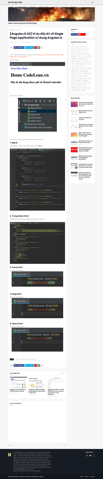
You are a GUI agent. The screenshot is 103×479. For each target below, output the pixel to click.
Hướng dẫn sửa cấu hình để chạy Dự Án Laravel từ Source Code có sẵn (86, 166)
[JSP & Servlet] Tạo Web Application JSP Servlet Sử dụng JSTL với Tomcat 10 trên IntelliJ (85, 176)
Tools (82, 87)
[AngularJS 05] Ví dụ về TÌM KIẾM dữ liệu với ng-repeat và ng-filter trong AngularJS (56, 392)
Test (84, 85)
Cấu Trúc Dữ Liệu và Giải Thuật (78, 54)
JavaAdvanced (75, 68)
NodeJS (86, 75)
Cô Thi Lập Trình (15, 2)
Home (82, 476)
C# (85, 51)
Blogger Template (38, 476)
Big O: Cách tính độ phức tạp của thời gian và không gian (85, 134)
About (87, 476)
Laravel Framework (83, 71)
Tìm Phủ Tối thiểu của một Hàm (85, 118)
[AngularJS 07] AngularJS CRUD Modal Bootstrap (18, 390)
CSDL (79, 56)
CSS (83, 56)
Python (89, 78)
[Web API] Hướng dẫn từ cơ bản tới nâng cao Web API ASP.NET (86, 149)
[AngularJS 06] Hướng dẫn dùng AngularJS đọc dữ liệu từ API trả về (37, 391)
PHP (77, 78)
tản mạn (73, 85)
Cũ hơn (64, 445)
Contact (92, 476)
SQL (90, 83)
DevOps (73, 61)
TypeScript (87, 87)
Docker (78, 61)
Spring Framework (83, 83)
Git (82, 61)
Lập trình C (79, 73)
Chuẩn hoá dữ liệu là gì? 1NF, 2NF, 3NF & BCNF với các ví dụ (86, 104)
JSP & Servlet (74, 71)
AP (83, 49)
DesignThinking (83, 58)
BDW (73, 51)
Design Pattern (75, 58)
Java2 (81, 66)
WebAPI (83, 90)
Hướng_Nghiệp (79, 63)
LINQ (73, 75)
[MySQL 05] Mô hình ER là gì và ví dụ (85, 111)
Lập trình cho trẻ (87, 73)
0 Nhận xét (27, 42)
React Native (78, 80)
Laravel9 (73, 73)
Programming (83, 78)
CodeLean (74, 56)
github (86, 61)
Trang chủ (12, 29)
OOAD (73, 78)
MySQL (80, 75)
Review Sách (85, 80)
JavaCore (83, 68)
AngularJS (18, 29)
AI (85, 46)
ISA (90, 63)
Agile (82, 46)
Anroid (79, 49)
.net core (77, 46)
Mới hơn (11, 445)
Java (73, 66)
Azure (87, 49)
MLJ (76, 75)
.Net (72, 46)
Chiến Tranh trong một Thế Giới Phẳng (22, 23)
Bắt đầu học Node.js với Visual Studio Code (86, 141)
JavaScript (24, 359)
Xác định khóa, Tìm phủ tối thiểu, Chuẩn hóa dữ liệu (86, 126)
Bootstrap (78, 51)
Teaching (79, 85)
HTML (73, 63)
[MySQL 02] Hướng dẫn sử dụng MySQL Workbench (85, 157)
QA (72, 80)
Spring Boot (74, 83)
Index (86, 63)
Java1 (77, 66)
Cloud (88, 54)
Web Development (76, 90)
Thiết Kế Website (32, 359)
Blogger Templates (19, 476)
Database (88, 56)
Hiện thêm (62, 373)
